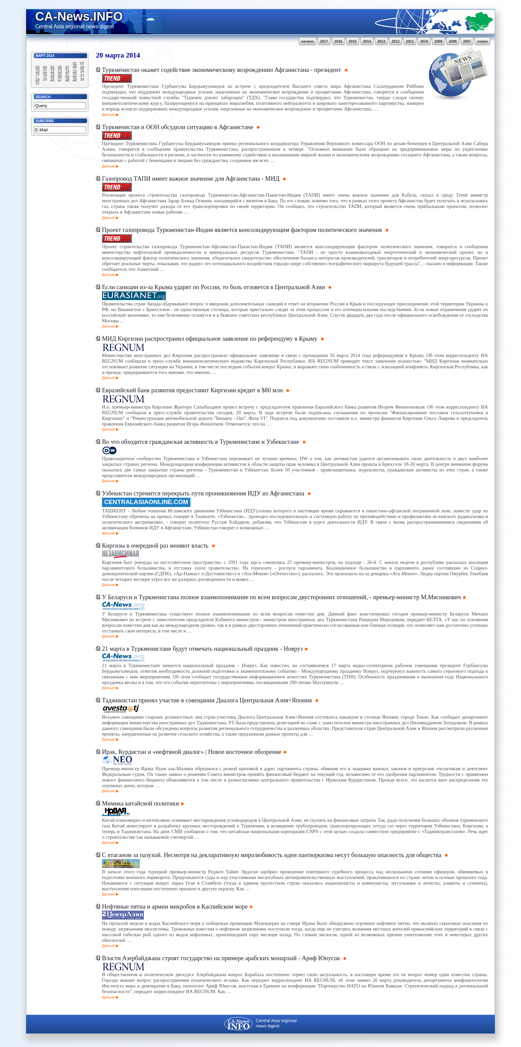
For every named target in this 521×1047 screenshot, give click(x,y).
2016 (339, 41)
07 (67, 67)
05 (52, 67)
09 (82, 67)
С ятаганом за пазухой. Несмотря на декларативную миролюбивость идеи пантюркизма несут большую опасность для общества (272, 854)
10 (38, 71)
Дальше (108, 114)
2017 (324, 41)
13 (60, 71)
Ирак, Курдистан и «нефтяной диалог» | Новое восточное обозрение (191, 751)
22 (75, 75)
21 (67, 75)
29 (75, 79)
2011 (410, 41)
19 (52, 75)
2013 (381, 41)
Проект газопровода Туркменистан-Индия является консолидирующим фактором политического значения (242, 229)
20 (60, 75)
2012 (396, 41)
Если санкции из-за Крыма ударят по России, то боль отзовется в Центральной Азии (214, 286)
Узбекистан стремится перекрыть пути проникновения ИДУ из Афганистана (204, 493)
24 (38, 79)
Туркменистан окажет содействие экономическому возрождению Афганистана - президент (222, 69)
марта (114, 55)
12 (52, 71)
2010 (424, 41)
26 (52, 79)
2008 (453, 41)
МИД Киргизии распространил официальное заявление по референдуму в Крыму (210, 338)
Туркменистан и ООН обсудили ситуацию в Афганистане (178, 126)
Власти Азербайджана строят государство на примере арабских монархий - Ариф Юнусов (222, 958)
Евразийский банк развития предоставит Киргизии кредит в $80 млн (193, 390)
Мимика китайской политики (140, 803)
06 (60, 67)
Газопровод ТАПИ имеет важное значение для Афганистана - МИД (191, 178)
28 (67, 79)
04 (45, 67)
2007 (467, 41)
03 (38, 67)
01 (75, 63)
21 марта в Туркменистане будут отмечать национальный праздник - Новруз (202, 648)
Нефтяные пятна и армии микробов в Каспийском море (175, 906)
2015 (353, 41)
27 (60, 79)
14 (67, 71)
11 (45, 71)
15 (75, 71)
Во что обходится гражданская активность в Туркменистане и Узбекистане (201, 441)
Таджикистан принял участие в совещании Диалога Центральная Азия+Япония (207, 700)
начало (307, 41)
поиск (482, 41)
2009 (439, 41)
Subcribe (45, 121)
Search (43, 97)
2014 (367, 41)
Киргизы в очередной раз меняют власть (156, 545)
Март (41, 56)
